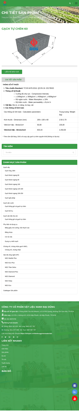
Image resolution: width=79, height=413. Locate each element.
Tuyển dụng (6, 363)
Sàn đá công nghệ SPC (11, 255)
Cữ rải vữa (8, 237)
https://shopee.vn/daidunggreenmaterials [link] (36, 333)
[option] (39, 48)
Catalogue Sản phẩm (10, 290)
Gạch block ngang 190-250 (14, 193)
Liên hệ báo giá (12, 72)
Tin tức (4, 359)
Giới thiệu (5, 349)
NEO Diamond (10, 276)
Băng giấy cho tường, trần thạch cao (17, 228)
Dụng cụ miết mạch (11, 241)
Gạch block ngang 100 (12, 184)
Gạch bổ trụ (9, 211)
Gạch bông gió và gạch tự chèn (15, 206)
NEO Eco (8, 285)
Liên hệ (4, 366)
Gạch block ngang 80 (12, 175)
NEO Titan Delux (10, 267)
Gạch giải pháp (10, 198)
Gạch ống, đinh (10, 171)
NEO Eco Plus (10, 263)
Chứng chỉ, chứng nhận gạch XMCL (15, 246)
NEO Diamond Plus (11, 272)
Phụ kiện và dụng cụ (10, 224)
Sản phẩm (13, 17)
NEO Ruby (8, 281)
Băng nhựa (8, 232)
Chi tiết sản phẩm (13, 80)
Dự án (4, 356)
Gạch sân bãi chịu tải (10, 216)
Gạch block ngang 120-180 (14, 189)
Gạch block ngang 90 (12, 180)
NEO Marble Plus (11, 258)
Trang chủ (5, 17)
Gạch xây (6, 167)
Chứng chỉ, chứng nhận (13, 250)
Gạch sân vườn (23, 17)
